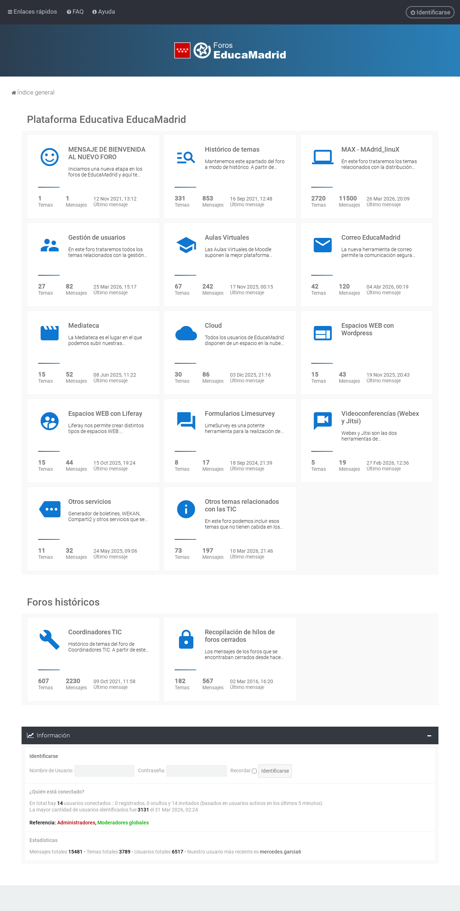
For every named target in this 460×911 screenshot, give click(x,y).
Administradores (76, 822)
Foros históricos (63, 602)
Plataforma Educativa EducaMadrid (106, 119)
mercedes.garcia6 (280, 852)
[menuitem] (75, 11)
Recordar (243, 770)
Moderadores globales (123, 822)
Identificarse (43, 756)
